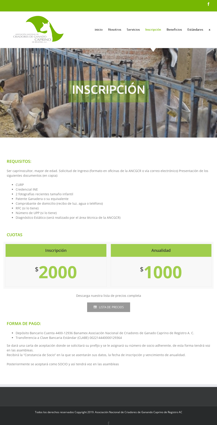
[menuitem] (101, 29)
